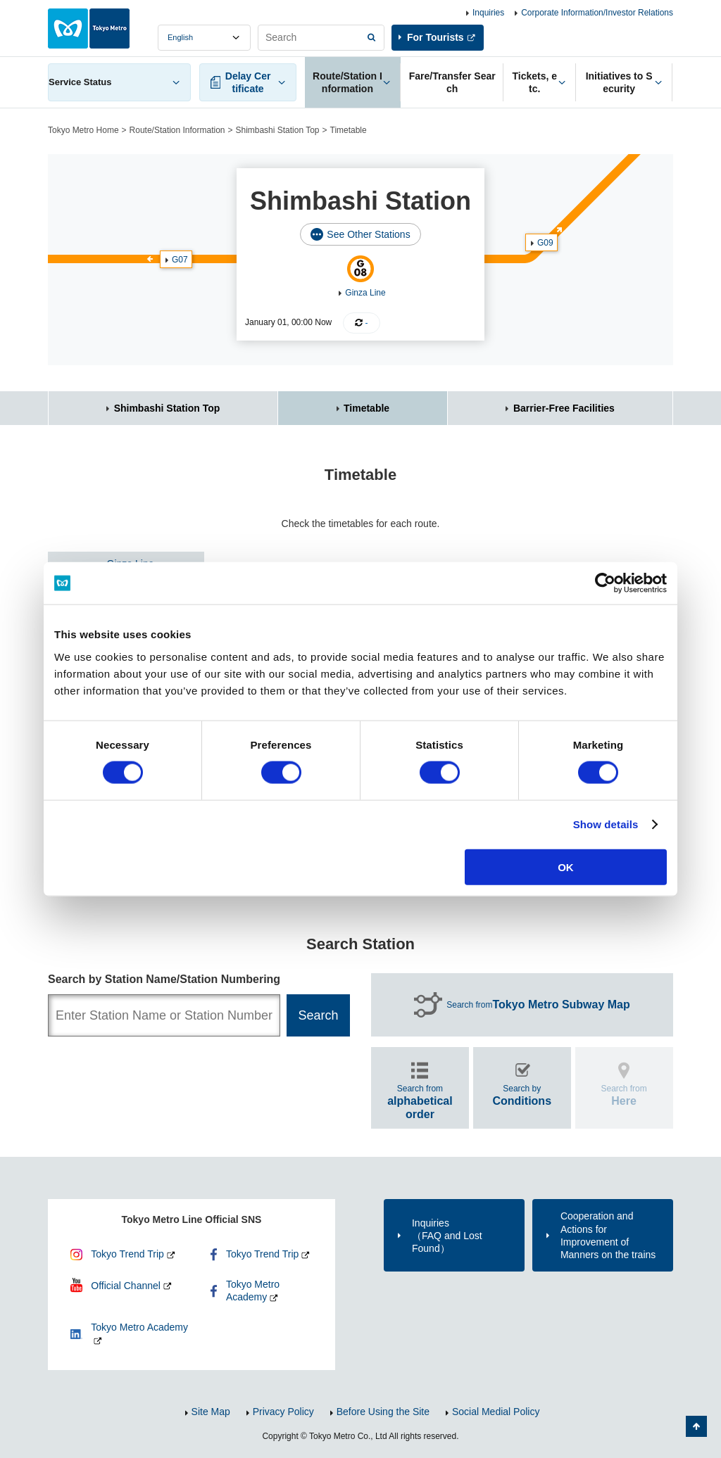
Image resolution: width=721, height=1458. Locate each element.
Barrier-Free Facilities (564, 408)
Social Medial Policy (496, 1411)
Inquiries (488, 13)
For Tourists (435, 37)
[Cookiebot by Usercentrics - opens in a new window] (605, 583)
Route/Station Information (177, 130)
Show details (606, 824)
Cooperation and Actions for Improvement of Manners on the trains (608, 1235)
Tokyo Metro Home (83, 130)
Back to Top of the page (696, 1426)
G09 (545, 243)
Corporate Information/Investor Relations (597, 13)
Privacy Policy (283, 1411)
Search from (538, 1005)
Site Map (211, 1411)
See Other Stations (368, 234)
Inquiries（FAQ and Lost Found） (447, 1235)
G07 (180, 260)
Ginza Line (365, 293)
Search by (521, 1095)
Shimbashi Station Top (277, 130)
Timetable (366, 408)
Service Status (80, 82)
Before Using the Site (383, 1411)
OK (566, 867)
